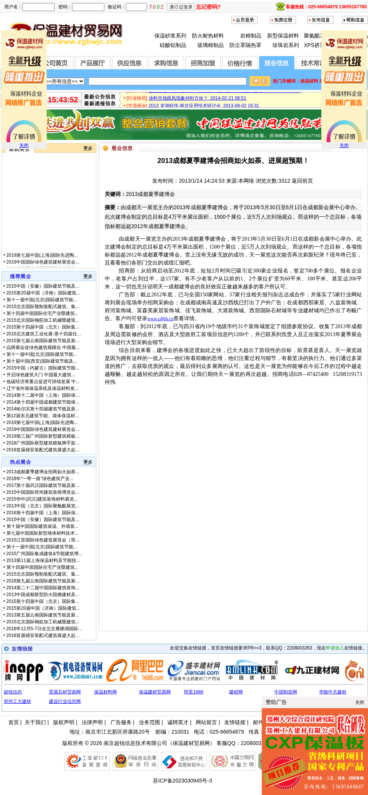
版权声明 (63, 722)
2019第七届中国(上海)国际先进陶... (42, 258)
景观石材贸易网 (65, 692)
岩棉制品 (250, 36)
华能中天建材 (332, 692)
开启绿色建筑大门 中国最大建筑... (40, 374)
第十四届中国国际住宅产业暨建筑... (42, 313)
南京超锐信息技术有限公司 (135, 743)
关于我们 (35, 722)
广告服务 (121, 722)
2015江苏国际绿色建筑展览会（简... (43, 540)
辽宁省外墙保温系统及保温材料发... (42, 388)
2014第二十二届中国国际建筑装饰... (43, 587)
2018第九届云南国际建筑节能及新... (43, 581)
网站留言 (206, 722)
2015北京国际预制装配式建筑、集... (43, 306)
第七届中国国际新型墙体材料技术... (42, 533)
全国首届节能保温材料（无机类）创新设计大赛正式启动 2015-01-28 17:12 (225, 92)
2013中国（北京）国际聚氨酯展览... (43, 506)
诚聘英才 (178, 722)
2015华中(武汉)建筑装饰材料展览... (42, 499)
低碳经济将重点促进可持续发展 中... (43, 381)
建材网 (236, 692)
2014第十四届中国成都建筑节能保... (43, 402)
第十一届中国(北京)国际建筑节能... (41, 299)
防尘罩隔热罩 (245, 45)
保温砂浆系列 (170, 36)
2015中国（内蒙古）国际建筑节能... (43, 368)
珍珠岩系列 (285, 45)
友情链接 (234, 722)
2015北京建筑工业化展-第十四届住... (43, 333)
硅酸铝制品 (173, 45)
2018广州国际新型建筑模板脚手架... (43, 443)
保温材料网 (105, 692)
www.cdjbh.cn (160, 318)
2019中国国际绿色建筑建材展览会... (43, 265)
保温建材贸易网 (155, 692)
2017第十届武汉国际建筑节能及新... (43, 485)
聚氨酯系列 (317, 36)
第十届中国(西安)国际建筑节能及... (41, 361)
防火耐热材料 (208, 36)
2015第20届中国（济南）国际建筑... (43, 293)
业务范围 (149, 722)
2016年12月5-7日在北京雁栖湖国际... (44, 628)
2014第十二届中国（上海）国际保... (43, 395)
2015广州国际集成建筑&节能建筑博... (44, 553)
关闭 (23, 145)
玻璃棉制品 (210, 45)
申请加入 (335, 648)
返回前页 (302, 181)
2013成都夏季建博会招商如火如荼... (43, 471)
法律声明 (92, 722)
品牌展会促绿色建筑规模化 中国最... (43, 347)
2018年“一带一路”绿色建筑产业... (40, 478)
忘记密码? (208, 7)
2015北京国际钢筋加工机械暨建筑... (43, 320)
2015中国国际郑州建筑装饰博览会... (43, 492)
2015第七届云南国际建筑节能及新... (43, 340)
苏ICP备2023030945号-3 (182, 781)
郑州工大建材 (17, 701)
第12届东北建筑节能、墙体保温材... (42, 415)
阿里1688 (193, 692)
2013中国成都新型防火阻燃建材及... (43, 594)
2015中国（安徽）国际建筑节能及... (43, 286)
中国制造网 (285, 692)
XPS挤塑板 (317, 45)
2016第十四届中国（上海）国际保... (43, 512)
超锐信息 (13, 692)
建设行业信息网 (65, 701)
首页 (13, 722)
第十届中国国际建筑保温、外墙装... (42, 526)
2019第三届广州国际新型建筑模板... (43, 436)
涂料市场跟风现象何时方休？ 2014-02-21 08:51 (197, 100)
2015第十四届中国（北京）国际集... (43, 327)
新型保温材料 (283, 36)
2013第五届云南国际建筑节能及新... (43, 615)
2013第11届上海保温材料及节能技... (43, 560)
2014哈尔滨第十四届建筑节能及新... (43, 409)
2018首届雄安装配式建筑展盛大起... (43, 449)
